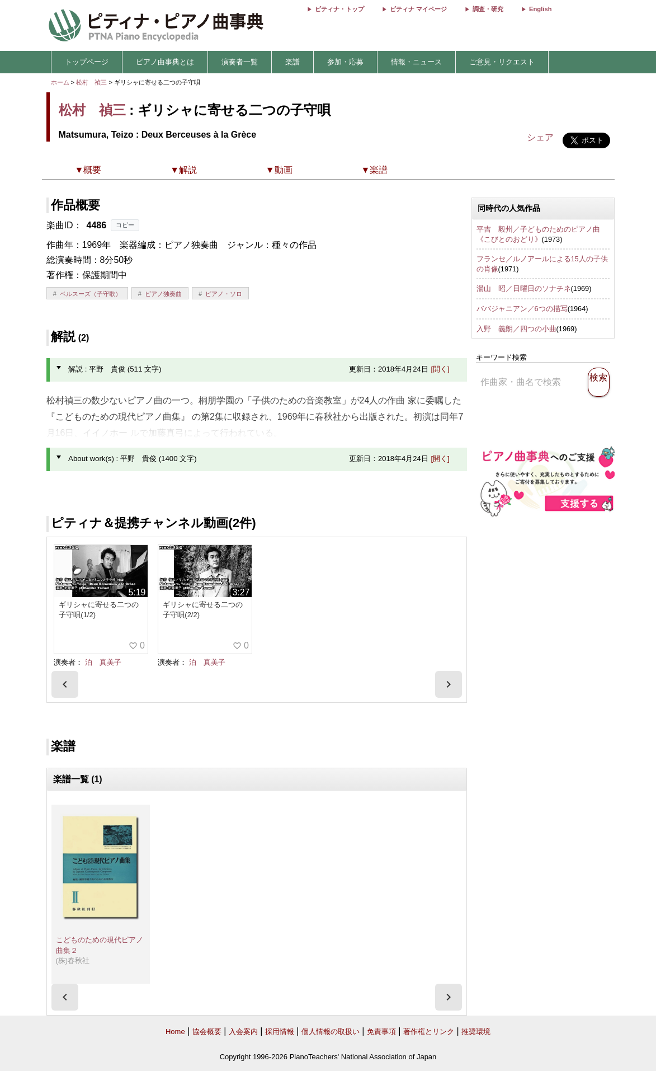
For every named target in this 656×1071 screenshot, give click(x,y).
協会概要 (206, 1031)
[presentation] (64, 684)
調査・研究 (488, 9)
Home (175, 1031)
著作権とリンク (428, 1031)
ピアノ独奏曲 (163, 293)
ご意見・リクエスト (502, 62)
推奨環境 (475, 1031)
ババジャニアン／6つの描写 (522, 308)
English (540, 9)
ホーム (60, 82)
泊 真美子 (103, 662)
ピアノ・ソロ (223, 293)
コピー (125, 225)
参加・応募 (345, 62)
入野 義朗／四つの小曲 (516, 329)
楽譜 (292, 62)
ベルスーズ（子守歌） (90, 293)
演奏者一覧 (239, 62)
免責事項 (381, 1031)
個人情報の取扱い (330, 1031)
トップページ (86, 62)
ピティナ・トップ (339, 9)
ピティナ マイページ (418, 9)
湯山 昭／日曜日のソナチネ (523, 288)
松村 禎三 (91, 82)
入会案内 (243, 1031)
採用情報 (279, 1031)
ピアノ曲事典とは (165, 62)
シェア (540, 137)
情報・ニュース (416, 62)
